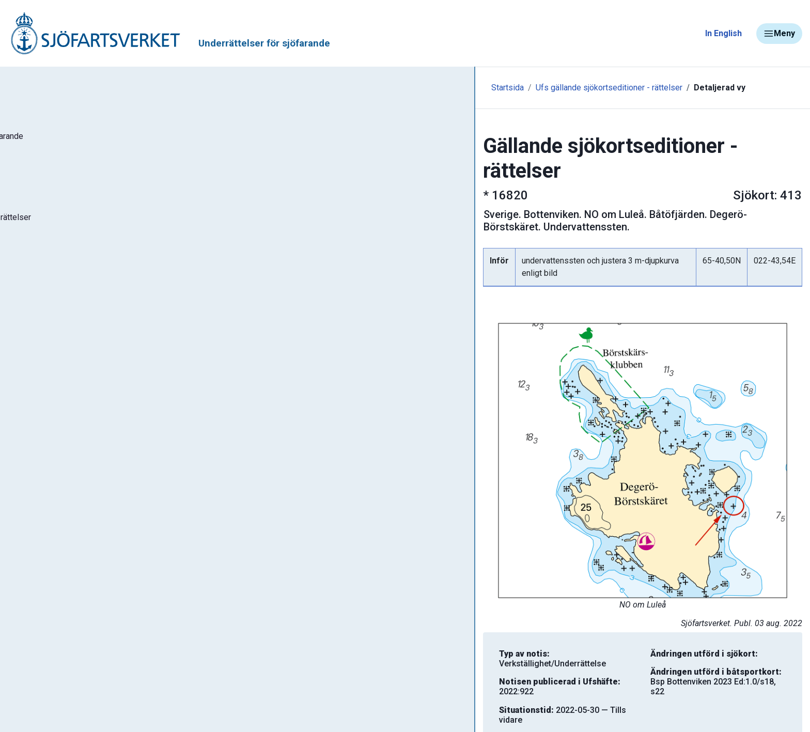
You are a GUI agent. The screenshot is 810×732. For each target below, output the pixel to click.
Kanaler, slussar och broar (65, 483)
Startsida (226, 87)
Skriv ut (274, 697)
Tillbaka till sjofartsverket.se (73, 82)
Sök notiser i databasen (66, 172)
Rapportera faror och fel (62, 452)
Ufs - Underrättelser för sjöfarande (89, 141)
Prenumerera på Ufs (59, 324)
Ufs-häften (40, 202)
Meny (779, 33)
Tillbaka (730, 697)
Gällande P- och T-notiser (69, 263)
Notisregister (45, 294)
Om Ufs (34, 355)
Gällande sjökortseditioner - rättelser (93, 233)
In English (723, 33)
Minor (25, 544)
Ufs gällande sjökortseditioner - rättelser (327, 87)
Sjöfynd (29, 513)
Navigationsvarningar (56, 422)
